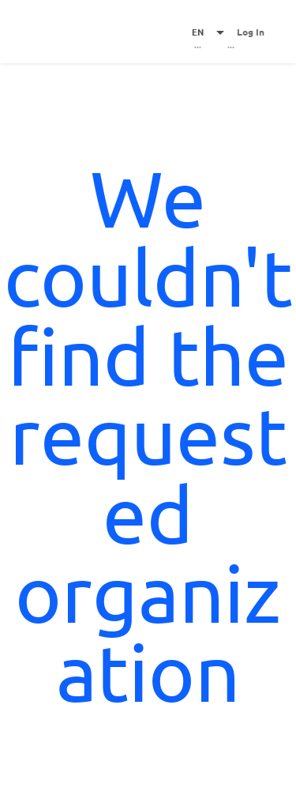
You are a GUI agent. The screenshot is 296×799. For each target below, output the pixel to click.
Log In (250, 31)
